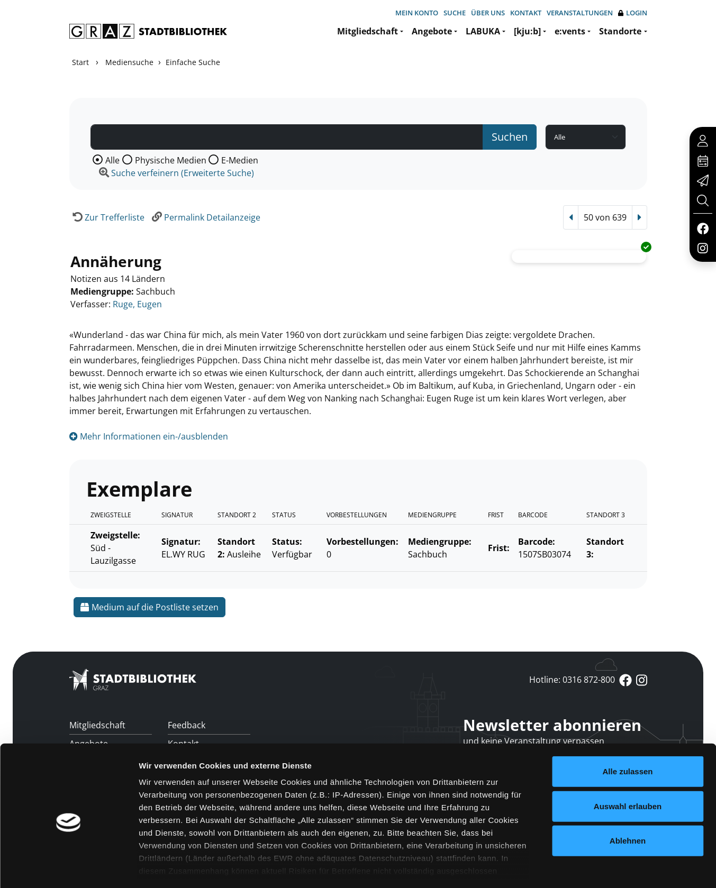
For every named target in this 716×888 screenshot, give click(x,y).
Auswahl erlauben (627, 760)
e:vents (570, 31)
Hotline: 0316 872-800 (572, 679)
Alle (112, 160)
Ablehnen (628, 795)
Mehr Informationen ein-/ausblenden (148, 436)
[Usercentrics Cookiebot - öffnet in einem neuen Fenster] (68, 867)
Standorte (620, 31)
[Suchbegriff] (286, 137)
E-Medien (239, 160)
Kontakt (525, 12)
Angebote (432, 31)
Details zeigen (563, 867)
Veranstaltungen (580, 12)
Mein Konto (416, 12)
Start (80, 62)
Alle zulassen (627, 726)
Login (632, 13)
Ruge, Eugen (137, 304)
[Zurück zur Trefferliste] (106, 217)
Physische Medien (170, 160)
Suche (454, 12)
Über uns (488, 12)
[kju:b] (527, 31)
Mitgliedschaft (367, 31)
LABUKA (483, 31)
